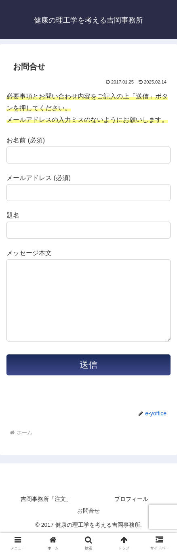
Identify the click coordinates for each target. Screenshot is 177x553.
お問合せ (88, 527)
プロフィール (131, 515)
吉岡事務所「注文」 (46, 515)
